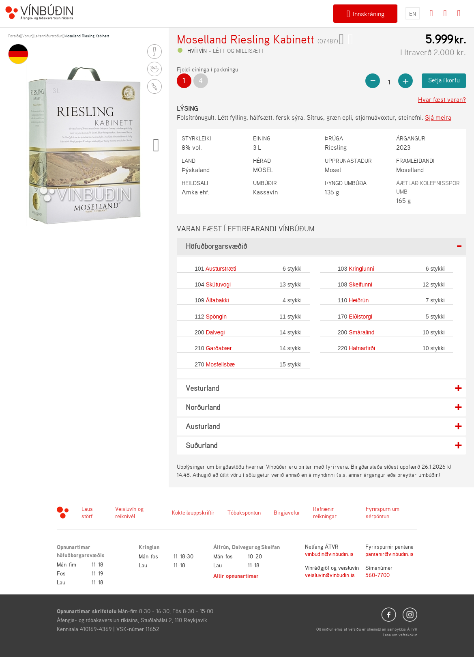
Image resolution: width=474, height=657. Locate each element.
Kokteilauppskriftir (193, 512)
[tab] (321, 247)
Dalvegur (243, 546)
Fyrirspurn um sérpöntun (382, 512)
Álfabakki (217, 300)
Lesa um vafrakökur (400, 634)
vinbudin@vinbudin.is (329, 553)
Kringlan (149, 546)
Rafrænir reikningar (325, 512)
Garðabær (219, 348)
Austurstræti (221, 268)
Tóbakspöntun (244, 512)
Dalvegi (215, 332)
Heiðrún (359, 300)
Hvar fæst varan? (442, 99)
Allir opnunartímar (236, 575)
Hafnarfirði (362, 348)
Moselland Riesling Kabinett (86, 35)
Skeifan (270, 546)
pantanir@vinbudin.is (389, 553)
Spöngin (216, 316)
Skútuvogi (218, 284)
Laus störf (87, 512)
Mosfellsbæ (220, 364)
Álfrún (221, 546)
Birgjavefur (287, 512)
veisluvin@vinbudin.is (330, 574)
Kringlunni (361, 268)
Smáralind (361, 332)
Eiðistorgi (360, 316)
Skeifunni (360, 284)
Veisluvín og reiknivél (129, 512)
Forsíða (14, 35)
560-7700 (377, 574)
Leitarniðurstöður (48, 35)
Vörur (27, 35)
